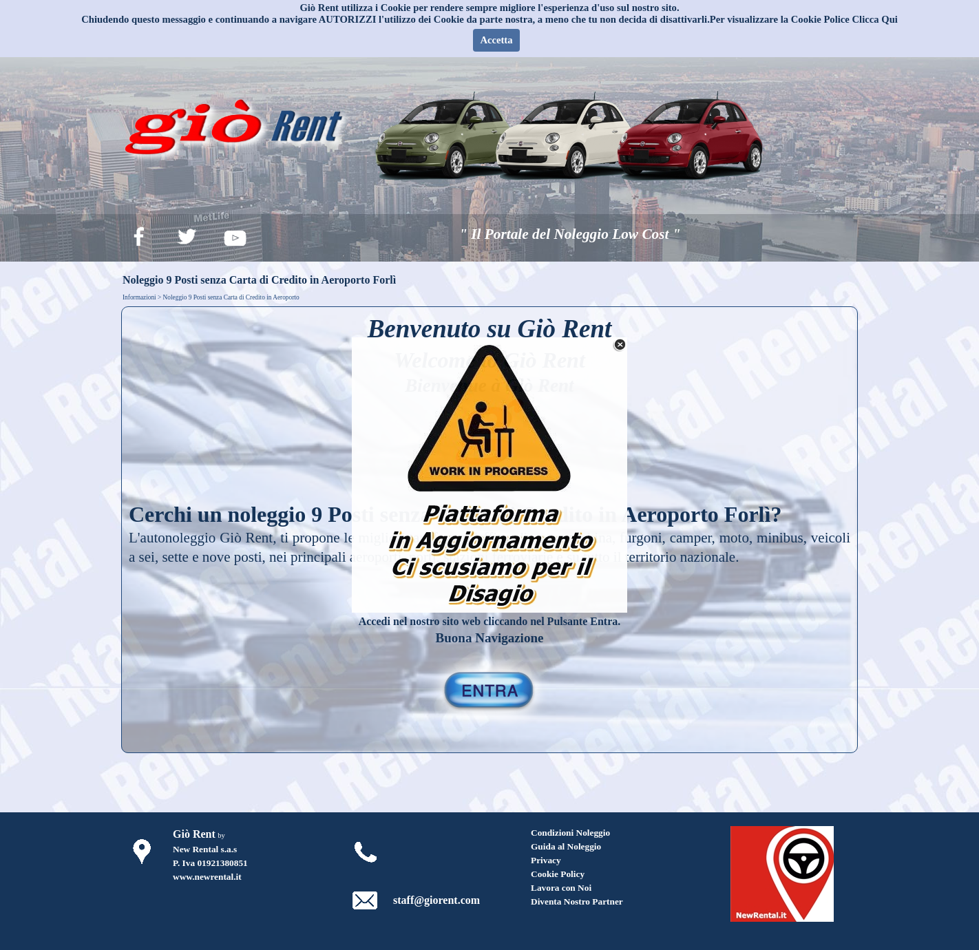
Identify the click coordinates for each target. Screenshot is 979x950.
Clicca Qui (875, 19)
